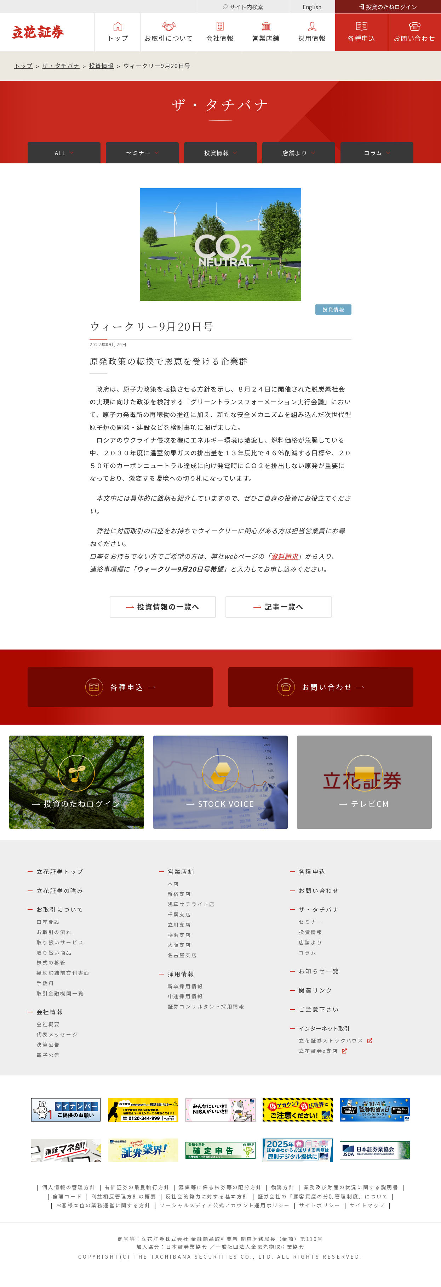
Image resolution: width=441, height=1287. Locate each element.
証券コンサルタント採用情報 (206, 1006)
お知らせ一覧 (319, 971)
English (312, 6)
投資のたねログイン (391, 6)
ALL (60, 152)
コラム (373, 152)
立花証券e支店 (318, 1050)
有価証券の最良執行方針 (137, 1187)
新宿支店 (179, 893)
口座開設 (48, 921)
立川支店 (179, 924)
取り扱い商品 (54, 952)
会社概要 (48, 1024)
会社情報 (220, 38)
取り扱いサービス (60, 942)
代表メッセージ (57, 1034)
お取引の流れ (54, 931)
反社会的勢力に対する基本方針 (207, 1196)
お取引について (168, 38)
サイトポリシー (320, 1205)
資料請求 (284, 556)
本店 (174, 883)
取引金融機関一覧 (60, 993)
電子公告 (48, 1054)
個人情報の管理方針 (69, 1187)
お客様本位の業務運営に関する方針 (103, 1205)
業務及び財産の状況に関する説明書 (351, 1187)
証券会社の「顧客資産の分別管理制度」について (323, 1196)
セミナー (138, 152)
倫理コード (67, 1196)
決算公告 (48, 1044)
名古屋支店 (182, 955)
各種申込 (362, 38)
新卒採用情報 (186, 986)
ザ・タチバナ (61, 65)
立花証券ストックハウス (331, 1040)
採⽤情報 (312, 38)
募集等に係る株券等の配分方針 (220, 1187)
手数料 (45, 983)
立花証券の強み (60, 890)
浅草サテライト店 (191, 903)
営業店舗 (266, 38)
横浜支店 (179, 934)
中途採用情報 (186, 996)
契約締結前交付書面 (63, 972)
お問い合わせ (415, 38)
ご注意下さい (319, 1009)
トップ (117, 38)
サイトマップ (367, 1205)
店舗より (294, 152)
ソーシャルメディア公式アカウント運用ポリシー (225, 1205)
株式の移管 (51, 962)
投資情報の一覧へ (168, 606)
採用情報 (181, 974)
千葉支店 (179, 914)
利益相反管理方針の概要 (124, 1196)
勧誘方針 (283, 1187)
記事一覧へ (284, 606)
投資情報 (101, 65)
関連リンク (316, 990)
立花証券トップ (60, 871)
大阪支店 (179, 944)
